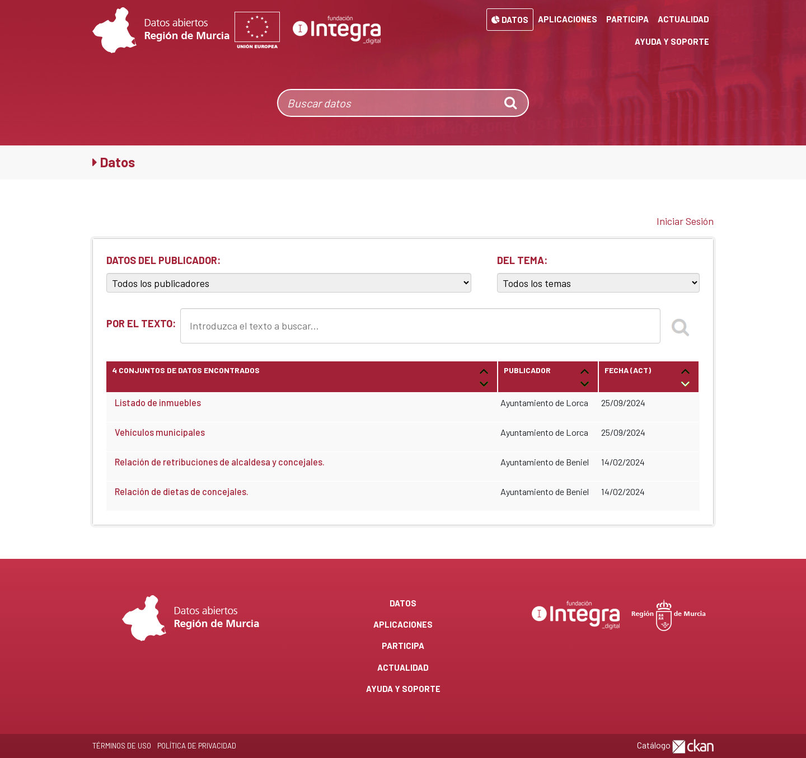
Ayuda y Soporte (672, 41)
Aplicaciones (567, 19)
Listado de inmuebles (158, 402)
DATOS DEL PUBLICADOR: (163, 260)
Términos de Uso (121, 745)
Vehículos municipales (160, 432)
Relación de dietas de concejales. (182, 491)
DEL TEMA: (522, 260)
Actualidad (683, 19)
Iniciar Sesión (685, 221)
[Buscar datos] (386, 103)
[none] (511, 103)
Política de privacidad (196, 745)
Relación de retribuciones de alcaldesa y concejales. (220, 461)
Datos (509, 20)
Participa (627, 19)
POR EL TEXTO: (141, 323)
